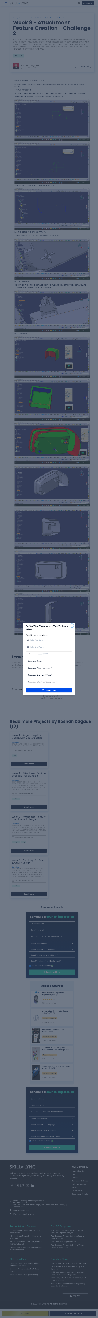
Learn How (49, 690)
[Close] (72, 625)
